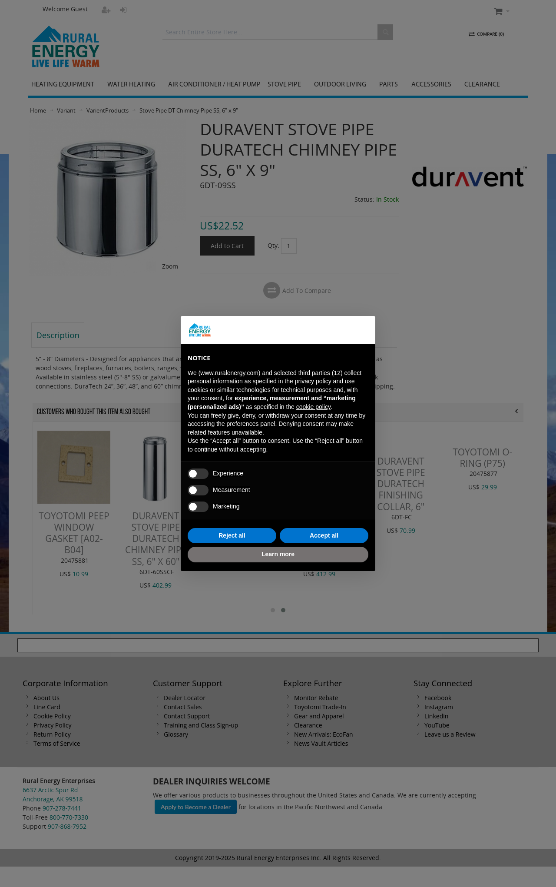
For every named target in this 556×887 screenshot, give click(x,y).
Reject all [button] (231, 535)
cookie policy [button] (313, 406)
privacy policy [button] (313, 381)
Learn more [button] (278, 554)
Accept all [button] (324, 535)
